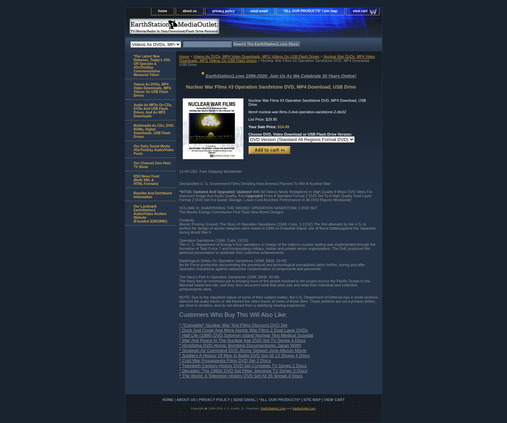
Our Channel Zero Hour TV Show (152, 165)
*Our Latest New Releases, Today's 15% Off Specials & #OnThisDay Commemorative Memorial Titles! (152, 65)
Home (184, 56)
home (162, 11)
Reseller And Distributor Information (153, 195)
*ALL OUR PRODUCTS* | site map (310, 11)
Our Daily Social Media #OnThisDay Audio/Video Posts (154, 150)
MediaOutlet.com (304, 408)
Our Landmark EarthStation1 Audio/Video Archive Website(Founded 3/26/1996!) (150, 214)
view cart (360, 11)
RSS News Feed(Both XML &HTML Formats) (146, 180)
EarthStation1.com (273, 408)
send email (259, 11)
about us (190, 11)
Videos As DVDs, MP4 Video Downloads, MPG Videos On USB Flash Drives (256, 56)
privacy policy (223, 11)
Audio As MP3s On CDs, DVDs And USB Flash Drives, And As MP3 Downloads (153, 110)
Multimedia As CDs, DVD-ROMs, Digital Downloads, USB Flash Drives (154, 131)
